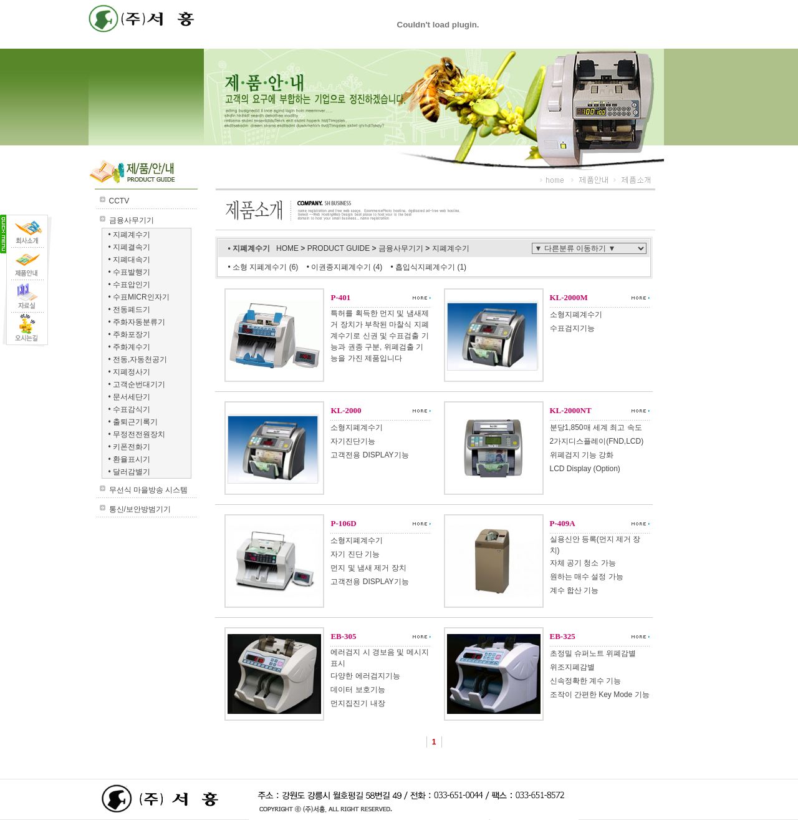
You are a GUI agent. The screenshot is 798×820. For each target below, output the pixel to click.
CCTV (119, 201)
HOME (288, 248)
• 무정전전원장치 (137, 434)
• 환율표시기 (129, 459)
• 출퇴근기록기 (133, 421)
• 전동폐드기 (129, 309)
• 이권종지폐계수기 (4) (346, 267)
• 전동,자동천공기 (138, 359)
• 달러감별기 (129, 471)
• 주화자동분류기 (137, 322)
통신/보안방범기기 (140, 509)
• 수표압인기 (129, 284)
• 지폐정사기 (129, 372)
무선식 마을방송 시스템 (148, 490)
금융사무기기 (131, 220)
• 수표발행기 (129, 272)
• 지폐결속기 (129, 247)
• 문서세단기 (129, 397)
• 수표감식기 (129, 409)
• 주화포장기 (129, 334)
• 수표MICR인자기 (139, 297)
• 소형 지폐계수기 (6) (264, 267)
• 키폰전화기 (129, 446)
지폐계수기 (450, 248)
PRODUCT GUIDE (339, 248)
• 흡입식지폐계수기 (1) (429, 267)
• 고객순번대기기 (137, 384)
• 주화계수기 (129, 347)
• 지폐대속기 (129, 259)
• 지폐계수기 (129, 234)
